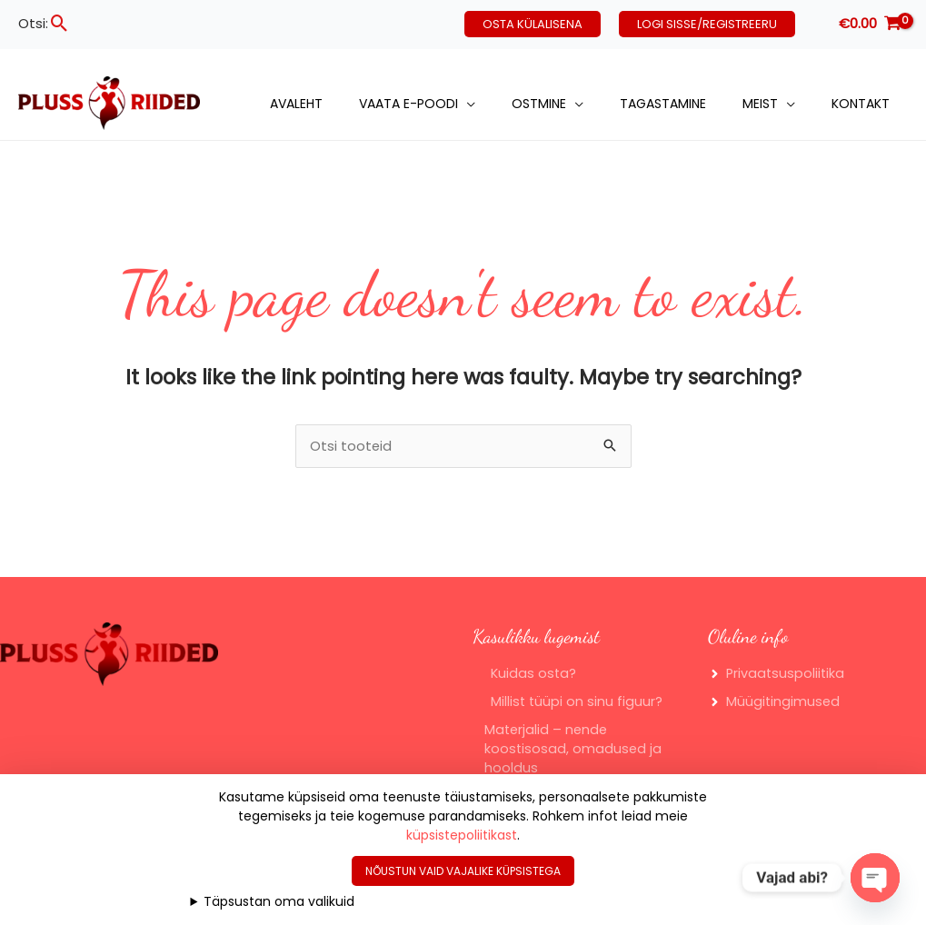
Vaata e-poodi (408, 103)
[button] (59, 23)
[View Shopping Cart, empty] (869, 24)
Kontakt (860, 103)
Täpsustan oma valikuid (279, 901)
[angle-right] (777, 675)
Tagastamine (663, 103)
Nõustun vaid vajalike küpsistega (463, 871)
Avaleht (296, 103)
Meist (760, 103)
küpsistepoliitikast (461, 835)
